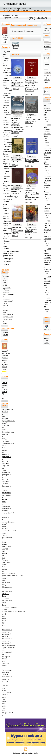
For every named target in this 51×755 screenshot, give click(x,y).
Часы (5, 127)
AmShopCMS (32, 753)
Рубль (46, 343)
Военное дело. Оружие (5, 246)
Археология (5, 199)
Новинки (15, 54)
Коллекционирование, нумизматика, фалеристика (5, 253)
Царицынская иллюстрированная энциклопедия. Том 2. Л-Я (32, 120)
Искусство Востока (5, 192)
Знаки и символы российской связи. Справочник (32, 160)
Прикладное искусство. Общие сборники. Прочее (5, 134)
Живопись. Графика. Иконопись (5, 70)
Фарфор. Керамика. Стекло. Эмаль (5, 81)
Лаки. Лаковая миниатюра (5, 112)
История (5, 241)
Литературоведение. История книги (5, 236)
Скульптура (5, 75)
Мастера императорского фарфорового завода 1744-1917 (17, 83)
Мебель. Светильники (5, 89)
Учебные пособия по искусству (5, 160)
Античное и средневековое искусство (5, 184)
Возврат (6, 292)
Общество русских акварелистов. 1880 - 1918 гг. (18, 159)
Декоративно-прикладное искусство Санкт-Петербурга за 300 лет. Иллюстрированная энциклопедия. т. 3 (32, 194)
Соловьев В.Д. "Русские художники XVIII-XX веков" (17, 230)
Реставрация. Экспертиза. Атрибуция (5, 144)
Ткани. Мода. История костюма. (5, 121)
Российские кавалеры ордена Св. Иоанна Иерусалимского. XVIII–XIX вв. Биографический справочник (31, 85)
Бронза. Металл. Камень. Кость (5, 104)
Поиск (46, 35)
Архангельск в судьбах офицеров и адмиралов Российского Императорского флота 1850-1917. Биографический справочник (17, 126)
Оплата (6, 290)
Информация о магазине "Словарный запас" (8, 299)
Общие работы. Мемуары (5, 216)
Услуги (5, 264)
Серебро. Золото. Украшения (5, 95)
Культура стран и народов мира (5, 206)
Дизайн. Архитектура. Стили (5, 152)
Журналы (5, 262)
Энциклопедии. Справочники (5, 168)
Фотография (5, 196)
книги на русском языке (15, 46)
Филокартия (5, 259)
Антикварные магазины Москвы (7, 672)
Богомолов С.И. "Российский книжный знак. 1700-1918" (17, 190)
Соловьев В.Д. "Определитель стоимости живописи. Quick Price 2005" (31, 230)
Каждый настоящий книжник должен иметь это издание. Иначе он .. (6, 360)
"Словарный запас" (15, 3)
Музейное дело (5, 230)
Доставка (7, 288)
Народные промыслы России (5, 223)
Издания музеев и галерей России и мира (5, 58)
